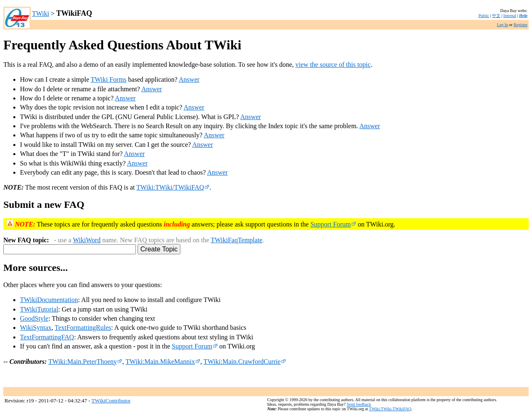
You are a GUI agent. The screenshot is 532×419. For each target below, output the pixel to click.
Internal (509, 15)
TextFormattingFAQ (47, 337)
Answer (189, 79)
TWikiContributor (111, 400)
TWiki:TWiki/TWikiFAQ (172, 187)
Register (520, 24)
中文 (496, 15)
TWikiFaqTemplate (236, 240)
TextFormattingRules (83, 327)
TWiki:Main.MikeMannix (163, 361)
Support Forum (333, 224)
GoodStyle (34, 318)
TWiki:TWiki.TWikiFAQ (390, 409)
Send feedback (359, 404)
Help (523, 15)
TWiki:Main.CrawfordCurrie (245, 361)
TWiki (40, 13)
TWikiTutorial (39, 309)
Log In (502, 24)
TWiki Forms (108, 79)
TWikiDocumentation (49, 299)
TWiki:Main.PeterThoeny (85, 361)
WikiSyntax (36, 327)
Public (483, 15)
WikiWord (87, 240)
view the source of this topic (333, 64)
